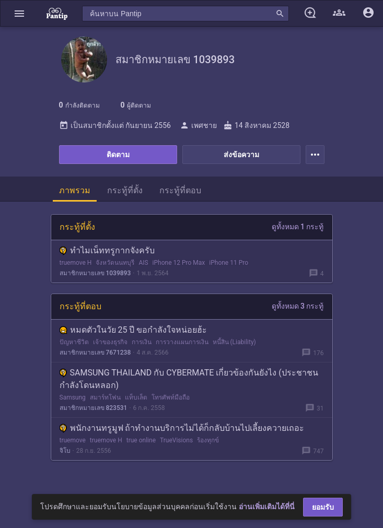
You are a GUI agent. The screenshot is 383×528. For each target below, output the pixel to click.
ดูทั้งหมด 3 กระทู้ (298, 306)
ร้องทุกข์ (208, 440)
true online (141, 440)
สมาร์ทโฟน (105, 397)
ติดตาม (118, 154)
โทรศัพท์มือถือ (171, 397)
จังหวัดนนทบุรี (115, 262)
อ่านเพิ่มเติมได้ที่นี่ (267, 506)
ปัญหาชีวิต (74, 342)
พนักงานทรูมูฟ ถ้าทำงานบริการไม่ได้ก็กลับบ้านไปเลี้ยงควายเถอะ (182, 428)
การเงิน (142, 342)
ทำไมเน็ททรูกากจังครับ (107, 250)
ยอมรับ (323, 507)
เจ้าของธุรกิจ (110, 342)
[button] (19, 13)
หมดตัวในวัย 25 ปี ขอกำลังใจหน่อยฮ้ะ (133, 330)
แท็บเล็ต (136, 397)
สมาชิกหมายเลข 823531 (93, 408)
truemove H (76, 262)
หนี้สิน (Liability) (234, 342)
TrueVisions (176, 440)
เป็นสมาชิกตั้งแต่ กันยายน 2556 (115, 125)
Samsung (73, 397)
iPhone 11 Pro (228, 262)
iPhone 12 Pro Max (179, 262)
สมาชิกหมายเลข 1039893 (95, 273)
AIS (143, 262)
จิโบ (65, 450)
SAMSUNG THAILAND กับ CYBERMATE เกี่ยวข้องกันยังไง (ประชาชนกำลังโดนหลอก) (189, 379)
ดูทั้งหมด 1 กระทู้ (298, 226)
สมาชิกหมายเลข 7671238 (95, 352)
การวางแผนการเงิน (182, 342)
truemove (73, 440)
